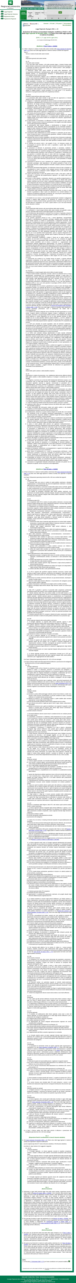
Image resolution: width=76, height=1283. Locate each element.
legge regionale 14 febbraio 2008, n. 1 (49, 1047)
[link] (10, 9)
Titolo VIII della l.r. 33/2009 (50, 469)
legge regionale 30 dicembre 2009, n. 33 (38, 33)
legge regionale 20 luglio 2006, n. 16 (50, 1223)
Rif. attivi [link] (52, 23)
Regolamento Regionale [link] (8, 18)
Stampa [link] (25, 24)
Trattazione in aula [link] (37, 13)
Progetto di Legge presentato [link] (30, 14)
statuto (58, 1050)
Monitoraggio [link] (44, 12)
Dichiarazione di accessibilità (47, 1277)
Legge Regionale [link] (6, 11)
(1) (53, 35)
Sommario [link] (46, 23)
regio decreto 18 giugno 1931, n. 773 (43, 951)
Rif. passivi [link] (59, 23)
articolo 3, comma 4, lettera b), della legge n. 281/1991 (45, 839)
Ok (60, 12)
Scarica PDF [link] (33, 24)
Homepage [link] (37, 6)
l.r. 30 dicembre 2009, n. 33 (37, 1261)
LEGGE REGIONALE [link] (24, 13)
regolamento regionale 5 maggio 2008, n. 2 (58, 1221)
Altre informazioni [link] (67, 25)
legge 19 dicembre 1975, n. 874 (63, 683)
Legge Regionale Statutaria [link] (9, 14)
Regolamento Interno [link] (7, 16)
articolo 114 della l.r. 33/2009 (60, 1218)
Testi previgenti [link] (67, 23)
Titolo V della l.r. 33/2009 (50, 46)
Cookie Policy (31, 1277)
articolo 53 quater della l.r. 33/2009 (42, 1193)
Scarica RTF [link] (26, 25)
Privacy (37, 1277)
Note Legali (24, 1277)
